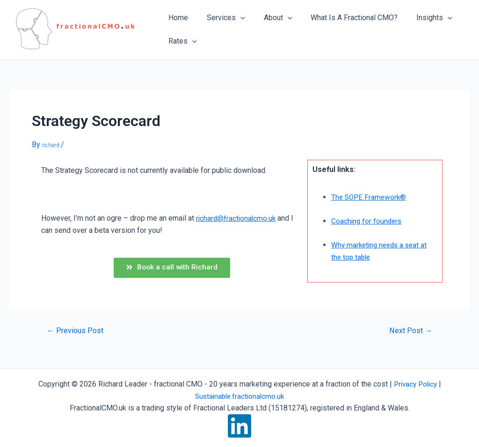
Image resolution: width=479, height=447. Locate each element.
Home (176, 17)
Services (220, 18)
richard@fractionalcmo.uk (237, 218)
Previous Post (76, 332)
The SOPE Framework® (370, 197)
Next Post (409, 332)
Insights (417, 18)
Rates (181, 41)
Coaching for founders (367, 220)
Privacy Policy (415, 384)
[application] (235, 18)
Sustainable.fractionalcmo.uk (239, 396)
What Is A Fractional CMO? (341, 17)
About (268, 18)
